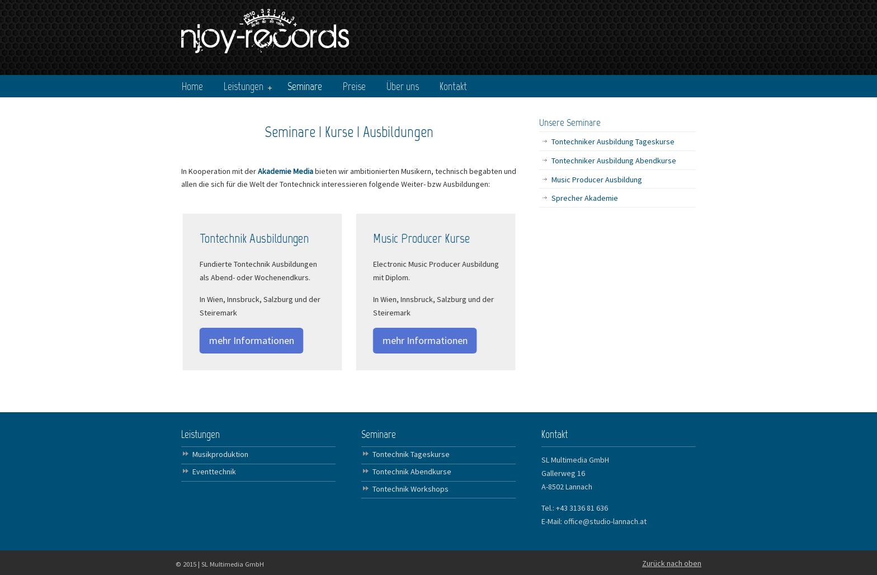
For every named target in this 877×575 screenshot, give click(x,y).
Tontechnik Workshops (411, 489)
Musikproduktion (220, 454)
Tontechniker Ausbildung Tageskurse (613, 141)
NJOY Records (265, 28)
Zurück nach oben (671, 563)
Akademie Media (286, 171)
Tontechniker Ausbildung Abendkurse (613, 160)
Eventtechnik (214, 471)
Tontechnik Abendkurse (412, 471)
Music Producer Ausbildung (596, 180)
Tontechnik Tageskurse (411, 454)
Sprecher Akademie (584, 198)
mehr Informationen (250, 340)
